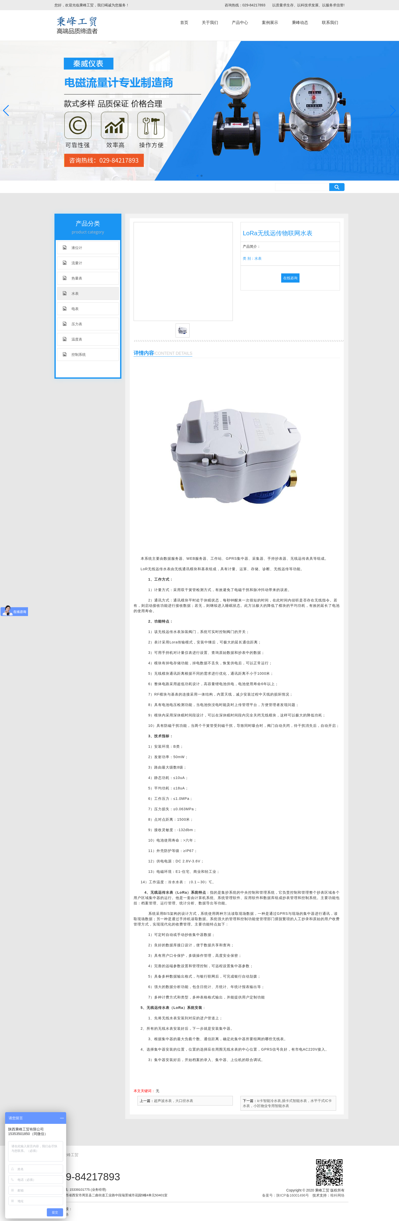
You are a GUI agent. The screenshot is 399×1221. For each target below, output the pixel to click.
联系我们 (330, 22)
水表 (71, 293)
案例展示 (270, 22)
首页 (184, 22)
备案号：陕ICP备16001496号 (285, 1195)
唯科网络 (337, 1195)
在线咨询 (290, 278)
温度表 (72, 339)
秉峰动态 (300, 22)
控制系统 (74, 354)
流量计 (72, 262)
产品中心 (240, 22)
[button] (197, 176)
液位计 (72, 247)
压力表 (72, 323)
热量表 (72, 278)
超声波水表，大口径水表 (173, 1101)
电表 (71, 308)
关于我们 (210, 22)
